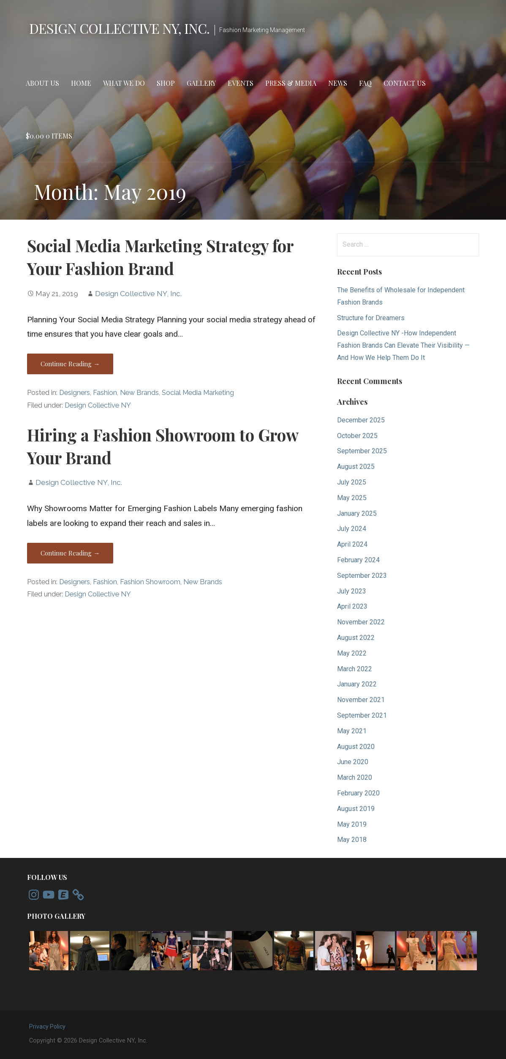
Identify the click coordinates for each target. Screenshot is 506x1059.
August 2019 (356, 809)
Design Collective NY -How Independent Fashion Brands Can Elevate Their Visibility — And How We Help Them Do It (403, 345)
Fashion (105, 393)
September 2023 (362, 576)
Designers (74, 393)
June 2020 (352, 762)
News (337, 83)
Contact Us (405, 83)
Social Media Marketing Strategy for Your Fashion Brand (160, 256)
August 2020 (356, 747)
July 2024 (351, 529)
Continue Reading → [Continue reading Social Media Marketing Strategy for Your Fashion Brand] (70, 363)
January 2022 (357, 684)
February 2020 (358, 793)
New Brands (139, 393)
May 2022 (352, 653)
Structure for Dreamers (371, 318)
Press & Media (290, 83)
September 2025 (362, 451)
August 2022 (356, 638)
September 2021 (362, 715)
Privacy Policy (47, 1026)
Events (240, 83)
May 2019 (352, 824)
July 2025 (351, 482)
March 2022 (354, 669)
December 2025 (361, 420)
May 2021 (352, 731)
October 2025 (357, 436)
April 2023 (352, 606)
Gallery (201, 83)
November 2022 (361, 622)
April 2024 (352, 544)
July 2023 (351, 591)
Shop (166, 83)
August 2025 (356, 467)
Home (81, 83)
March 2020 (354, 777)
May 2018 (352, 840)
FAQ (365, 83)
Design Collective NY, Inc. (119, 28)
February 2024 (358, 560)
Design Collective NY (98, 405)
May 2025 (352, 498)
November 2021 (361, 700)
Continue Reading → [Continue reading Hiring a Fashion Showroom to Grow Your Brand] (70, 553)
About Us (42, 83)
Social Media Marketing (198, 393)
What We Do (124, 83)
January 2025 (357, 513)
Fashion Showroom (150, 582)
